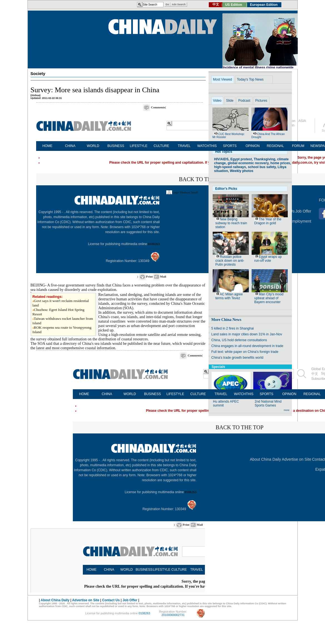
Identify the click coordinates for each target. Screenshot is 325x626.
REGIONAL (275, 146)
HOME (48, 146)
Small (194, 192)
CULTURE (161, 146)
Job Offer (303, 211)
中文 (314, 374)
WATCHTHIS (207, 146)
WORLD (93, 146)
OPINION (252, 146)
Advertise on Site (296, 459)
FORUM (298, 146)
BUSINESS (115, 146)
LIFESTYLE (138, 146)
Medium (185, 192)
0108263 (154, 244)
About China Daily (265, 459)
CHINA (70, 146)
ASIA (302, 121)
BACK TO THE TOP (203, 179)
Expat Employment (295, 221)
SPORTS (230, 146)
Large (175, 192)
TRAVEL (184, 146)
